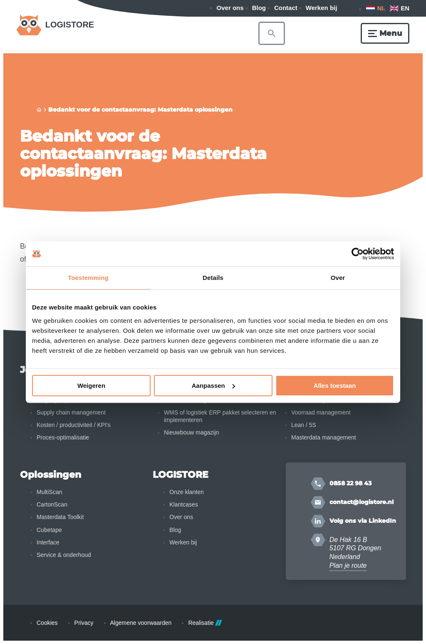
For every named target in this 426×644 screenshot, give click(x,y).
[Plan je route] (318, 540)
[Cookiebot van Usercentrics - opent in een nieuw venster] (357, 253)
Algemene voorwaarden (141, 622)
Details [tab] (213, 277)
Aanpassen (213, 385)
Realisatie (205, 622)
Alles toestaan (335, 385)
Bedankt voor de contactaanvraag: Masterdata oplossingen (140, 109)
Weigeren (91, 385)
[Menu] (385, 33)
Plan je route (348, 565)
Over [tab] (338, 277)
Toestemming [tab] (88, 277)
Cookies (47, 622)
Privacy (84, 622)
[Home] (39, 110)
